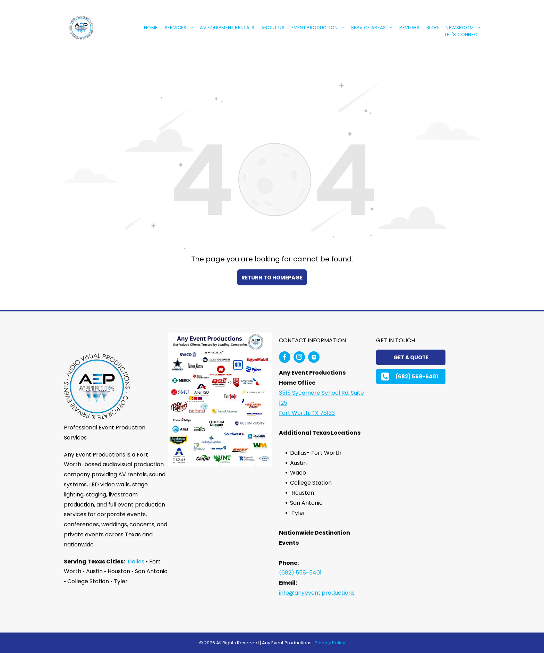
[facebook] (284, 358)
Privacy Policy (330, 642)
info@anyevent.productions (317, 593)
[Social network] (314, 358)
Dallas (136, 562)
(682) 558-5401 (300, 573)
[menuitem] (147, 27)
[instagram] (299, 358)
